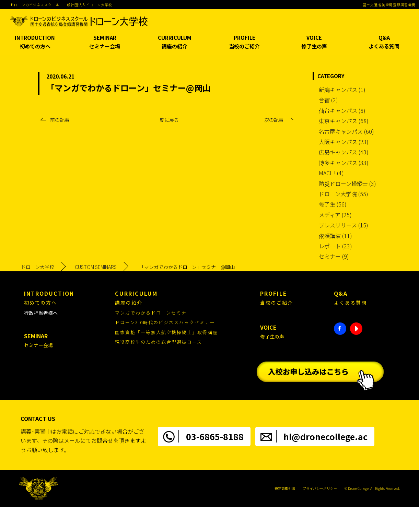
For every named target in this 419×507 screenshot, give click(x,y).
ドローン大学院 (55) (343, 194)
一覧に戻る (167, 119)
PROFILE (244, 42)
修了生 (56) (333, 204)
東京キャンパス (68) (344, 121)
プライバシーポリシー (320, 488)
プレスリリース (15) (343, 225)
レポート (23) (335, 246)
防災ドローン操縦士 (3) (347, 183)
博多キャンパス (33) (344, 162)
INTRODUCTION (35, 42)
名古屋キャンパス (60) (346, 131)
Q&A (384, 42)
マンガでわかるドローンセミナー (153, 312)
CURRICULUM (174, 42)
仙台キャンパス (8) (342, 110)
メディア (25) (335, 215)
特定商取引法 (285, 488)
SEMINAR (104, 42)
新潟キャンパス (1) (342, 89)
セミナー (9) (334, 256)
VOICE (314, 42)
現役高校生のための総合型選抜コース (158, 342)
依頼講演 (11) (335, 236)
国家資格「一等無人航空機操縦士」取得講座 (166, 332)
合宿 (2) (328, 100)
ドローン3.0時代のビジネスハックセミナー (165, 322)
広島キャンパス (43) (344, 152)
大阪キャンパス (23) (344, 142)
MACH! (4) (331, 173)
